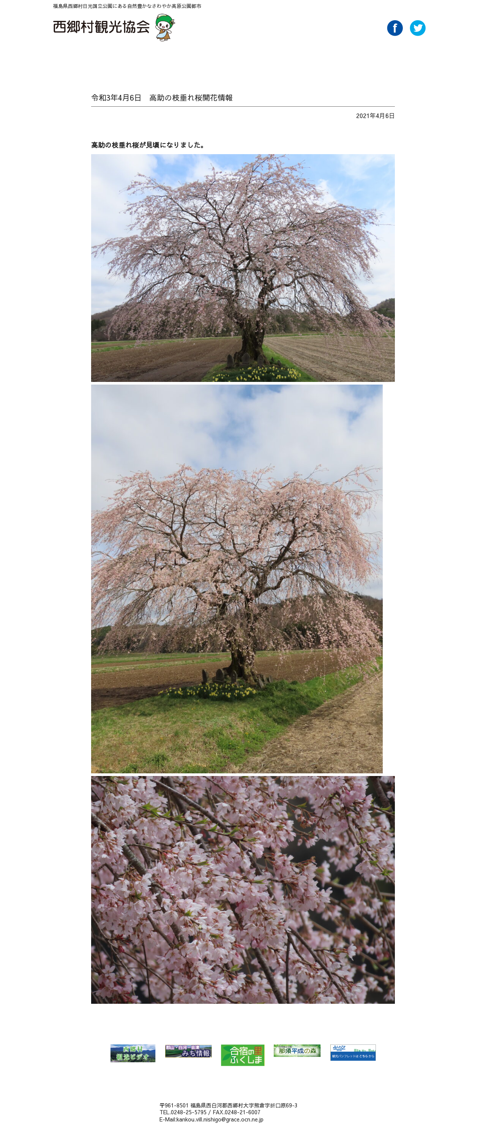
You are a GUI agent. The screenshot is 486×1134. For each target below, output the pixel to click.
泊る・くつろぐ (258, 59)
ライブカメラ (418, 59)
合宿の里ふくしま (243, 1055)
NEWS (96, 59)
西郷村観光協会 (115, 27)
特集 (150, 59)
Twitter (418, 33)
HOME (69, 59)
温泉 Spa (177, 59)
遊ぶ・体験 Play (204, 59)
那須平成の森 (297, 1050)
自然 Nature (123, 59)
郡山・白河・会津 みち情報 (188, 1051)
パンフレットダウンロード (338, 59)
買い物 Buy (284, 59)
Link (392, 59)
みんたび (353, 1052)
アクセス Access (311, 59)
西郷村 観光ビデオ (133, 1053)
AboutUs (365, 59)
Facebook (395, 33)
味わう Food (231, 59)
